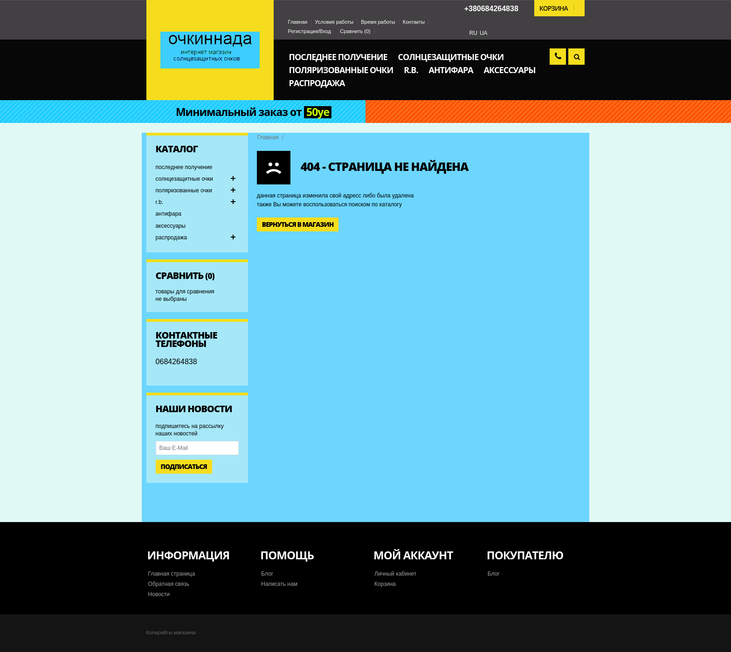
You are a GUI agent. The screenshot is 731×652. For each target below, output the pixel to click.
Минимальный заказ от (253, 112)
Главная (298, 22)
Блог (267, 573)
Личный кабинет (395, 573)
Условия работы (334, 22)
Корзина (385, 584)
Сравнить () (355, 31)
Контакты (414, 22)
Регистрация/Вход (309, 31)
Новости (159, 594)
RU (473, 33)
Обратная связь (168, 584)
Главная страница (171, 573)
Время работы (378, 22)
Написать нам (279, 584)
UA (484, 33)
